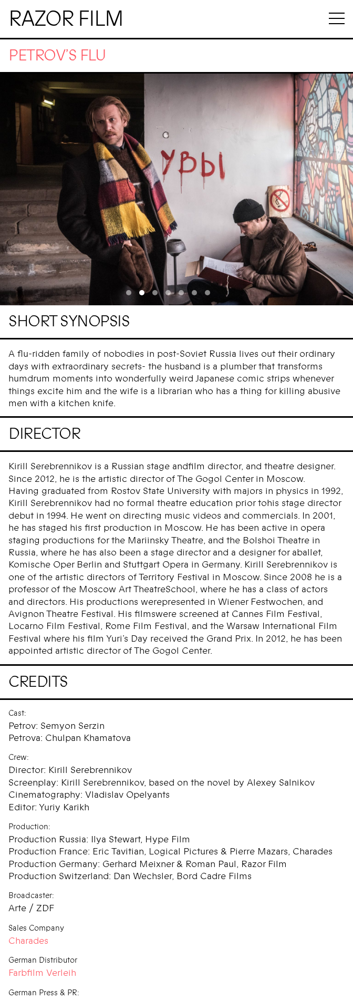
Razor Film (65, 18)
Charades (28, 920)
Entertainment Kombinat (60, 984)
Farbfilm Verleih (42, 952)
